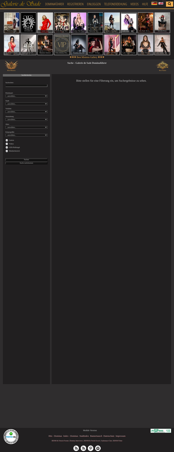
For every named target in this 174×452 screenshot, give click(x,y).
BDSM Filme (117, 441)
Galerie (11, 140)
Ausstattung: (9, 116)
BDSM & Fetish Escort (92, 441)
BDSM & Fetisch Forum (60, 441)
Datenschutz (108, 436)
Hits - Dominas (55, 436)
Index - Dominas (70, 436)
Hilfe (145, 4)
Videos (134, 4)
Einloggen (94, 4)
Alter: (7, 124)
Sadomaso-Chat (106, 441)
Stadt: (7, 101)
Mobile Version (90, 430)
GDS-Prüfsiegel (14, 147)
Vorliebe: (8, 109)
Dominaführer (54, 4)
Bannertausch (96, 436)
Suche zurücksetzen (26, 163)
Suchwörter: (9, 82)
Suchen (26, 160)
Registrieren (75, 4)
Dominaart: (9, 93)
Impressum (121, 436)
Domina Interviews (76, 441)
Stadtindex (84, 436)
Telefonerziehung (115, 4)
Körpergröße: (10, 132)
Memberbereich (14, 151)
